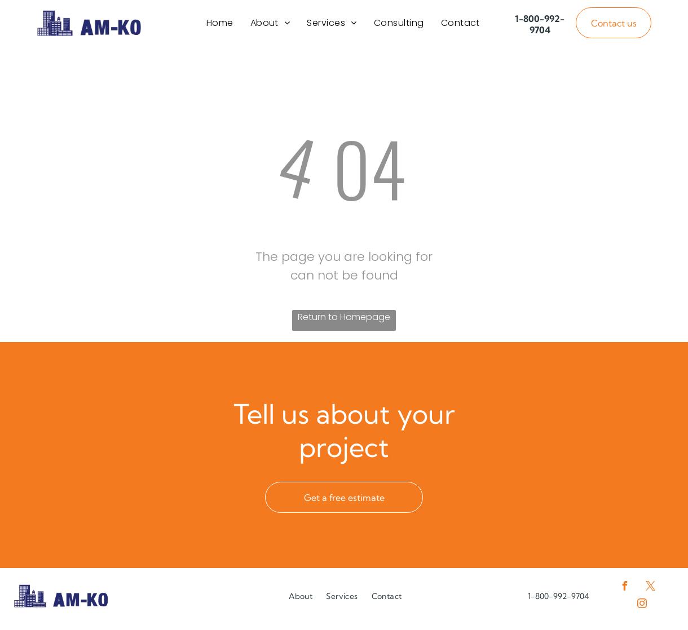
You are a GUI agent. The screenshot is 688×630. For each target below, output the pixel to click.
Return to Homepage (344, 322)
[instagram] (641, 610)
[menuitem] (220, 25)
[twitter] (650, 593)
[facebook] (625, 593)
